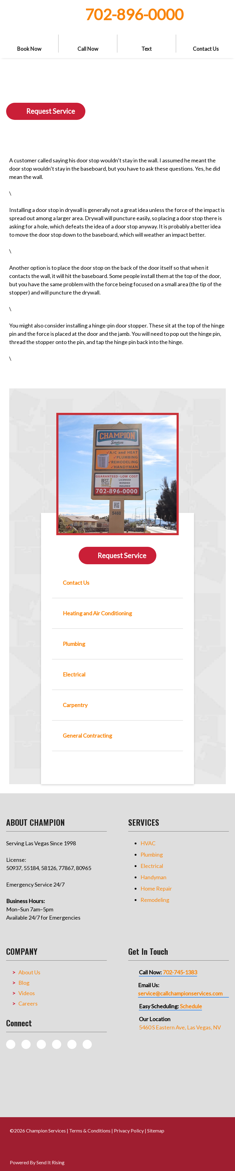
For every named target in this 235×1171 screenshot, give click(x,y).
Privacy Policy (129, 1125)
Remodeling (154, 894)
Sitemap (155, 1125)
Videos (26, 988)
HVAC (147, 838)
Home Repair (156, 883)
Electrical (151, 861)
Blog (23, 977)
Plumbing (151, 849)
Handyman (153, 872)
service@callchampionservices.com (180, 988)
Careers (28, 998)
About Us (29, 967)
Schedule (191, 1001)
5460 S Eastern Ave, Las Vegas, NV (180, 1022)
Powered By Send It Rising (37, 1157)
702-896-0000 (134, 14)
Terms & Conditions (89, 1125)
